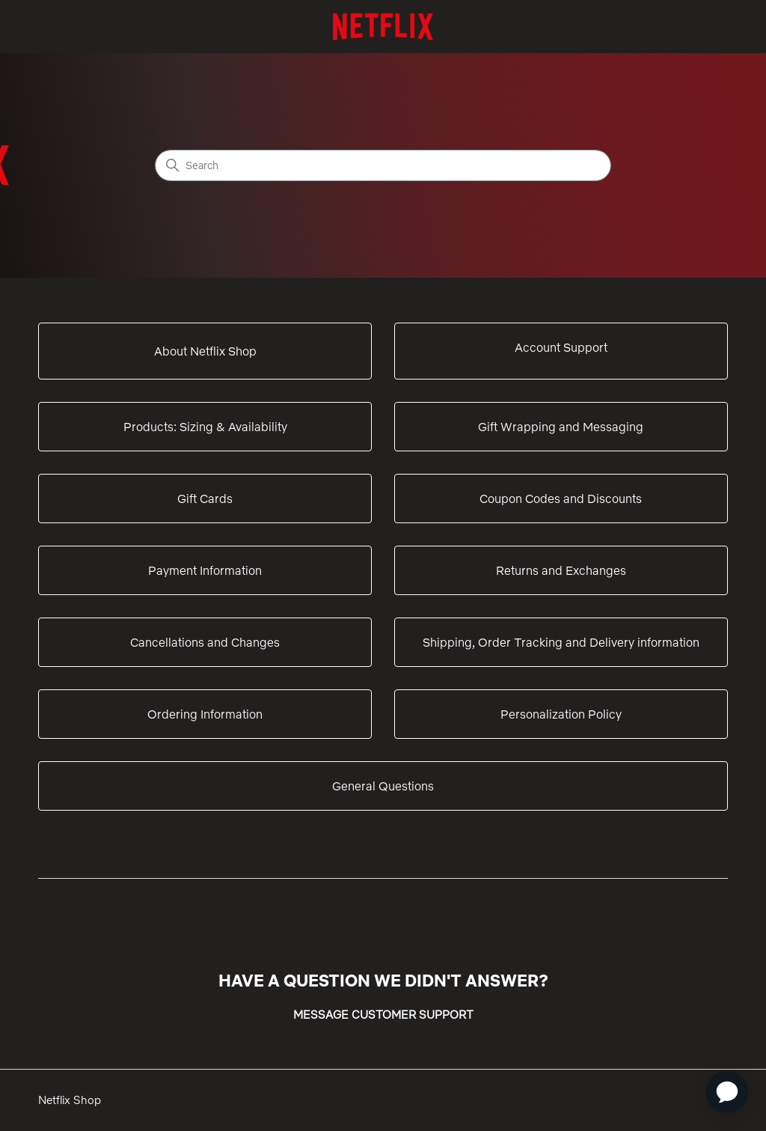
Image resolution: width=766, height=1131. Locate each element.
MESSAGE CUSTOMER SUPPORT (383, 1014)
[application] (727, 1092)
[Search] (383, 165)
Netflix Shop (69, 1100)
